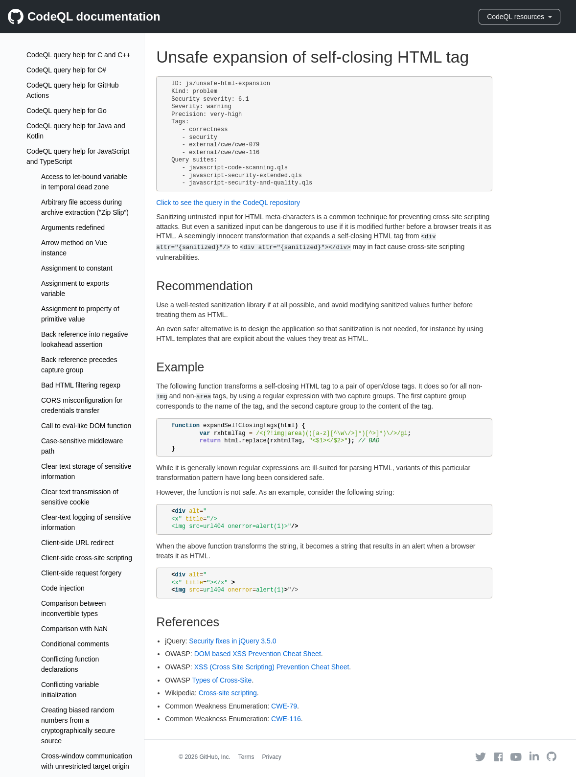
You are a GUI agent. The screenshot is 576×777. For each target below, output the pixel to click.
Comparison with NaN (74, 629)
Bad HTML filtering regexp (80, 385)
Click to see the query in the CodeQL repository (228, 202)
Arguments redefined (73, 227)
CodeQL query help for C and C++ (78, 55)
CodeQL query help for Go (66, 110)
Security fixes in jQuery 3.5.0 (232, 641)
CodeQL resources (519, 17)
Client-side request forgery (81, 573)
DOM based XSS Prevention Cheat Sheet (257, 654)
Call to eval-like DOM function (86, 426)
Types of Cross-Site (222, 680)
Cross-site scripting (228, 693)
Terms (246, 757)
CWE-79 (284, 706)
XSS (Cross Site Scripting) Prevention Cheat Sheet (271, 667)
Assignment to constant (77, 268)
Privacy (271, 757)
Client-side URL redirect (77, 543)
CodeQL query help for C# (66, 70)
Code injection (63, 588)
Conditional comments (75, 644)
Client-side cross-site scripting (86, 558)
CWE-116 (286, 719)
